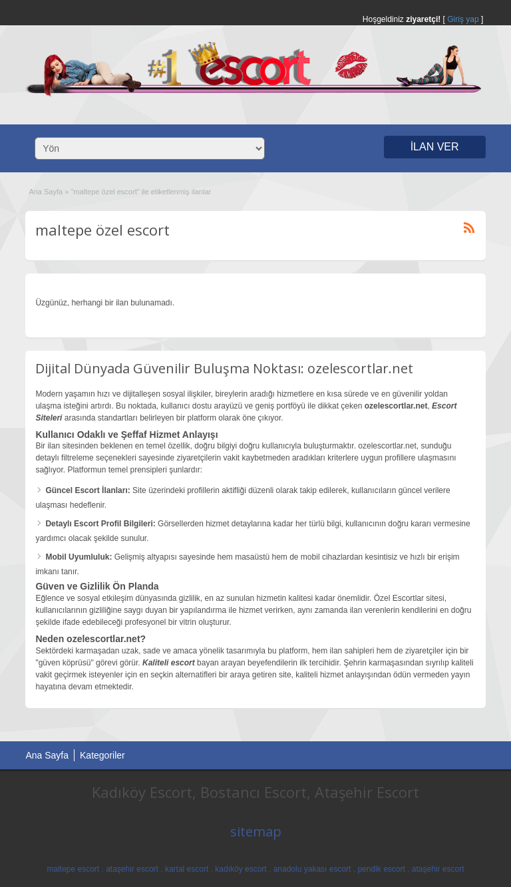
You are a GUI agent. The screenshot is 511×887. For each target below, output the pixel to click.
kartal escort (186, 869)
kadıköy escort (240, 869)
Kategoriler (102, 755)
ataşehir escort (132, 869)
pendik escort (381, 869)
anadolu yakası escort (312, 869)
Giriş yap (462, 19)
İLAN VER (435, 146)
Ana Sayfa (46, 192)
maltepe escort (73, 869)
